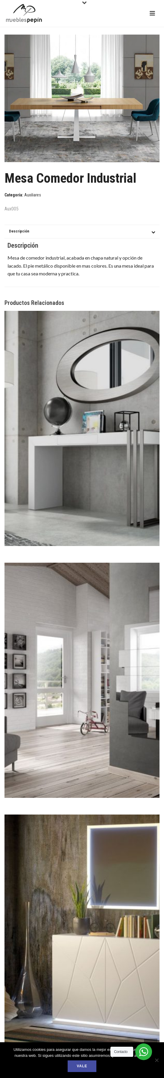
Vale (82, 1066)
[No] (157, 1060)
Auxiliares (32, 195)
